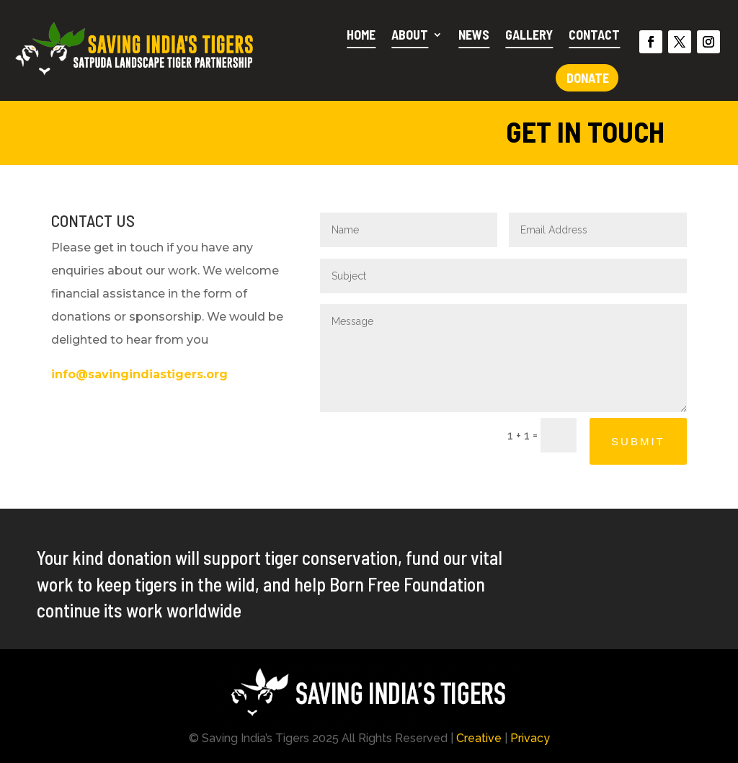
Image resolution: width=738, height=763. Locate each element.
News (473, 35)
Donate (587, 78)
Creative (479, 738)
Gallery (529, 35)
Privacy (530, 738)
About (409, 35)
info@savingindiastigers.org (139, 374)
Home (361, 35)
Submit (638, 441)
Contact (594, 35)
